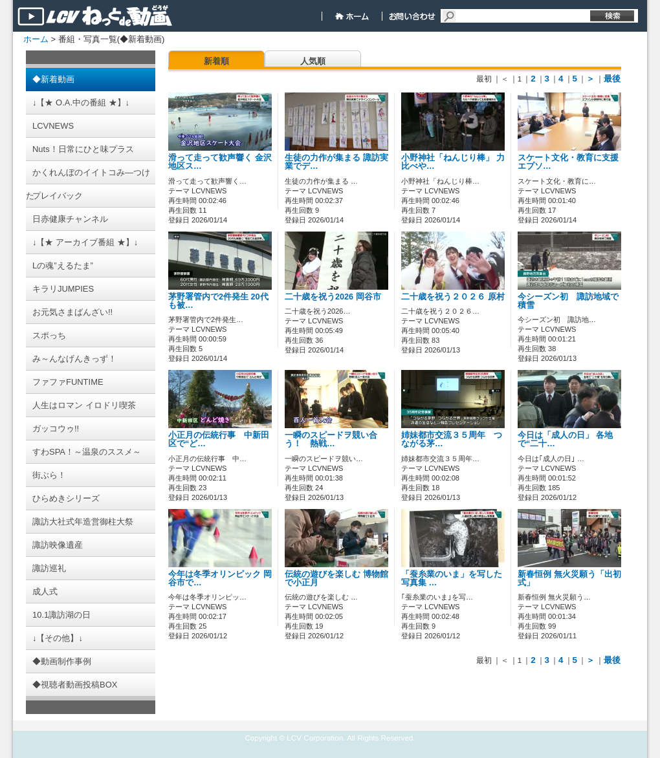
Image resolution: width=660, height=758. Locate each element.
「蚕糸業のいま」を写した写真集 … (451, 578)
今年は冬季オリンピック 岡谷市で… (220, 578)
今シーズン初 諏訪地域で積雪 (568, 301)
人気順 (312, 61)
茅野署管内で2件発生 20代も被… (218, 301)
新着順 (216, 61)
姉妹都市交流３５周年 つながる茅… (451, 439)
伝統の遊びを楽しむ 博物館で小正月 (336, 578)
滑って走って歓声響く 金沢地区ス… (220, 162)
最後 (612, 78)
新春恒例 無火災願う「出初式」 (569, 578)
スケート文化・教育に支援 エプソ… (568, 162)
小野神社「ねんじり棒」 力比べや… (453, 162)
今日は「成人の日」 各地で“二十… (565, 439)
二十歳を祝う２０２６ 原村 (461, 296)
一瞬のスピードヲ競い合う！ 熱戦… (331, 439)
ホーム (36, 39)
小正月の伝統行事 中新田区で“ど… (218, 439)
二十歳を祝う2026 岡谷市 (333, 296)
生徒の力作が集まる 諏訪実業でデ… (336, 162)
